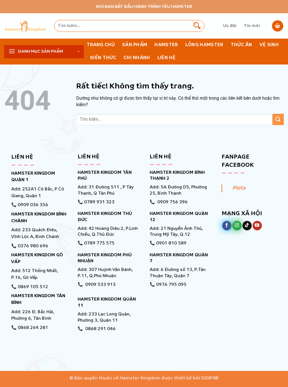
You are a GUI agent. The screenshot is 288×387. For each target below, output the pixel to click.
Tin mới (252, 26)
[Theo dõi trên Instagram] (237, 225)
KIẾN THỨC (103, 58)
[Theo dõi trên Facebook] (226, 225)
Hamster (166, 45)
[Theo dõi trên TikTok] (247, 225)
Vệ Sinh (269, 45)
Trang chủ (101, 45)
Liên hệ (167, 58)
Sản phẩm (134, 45)
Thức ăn (241, 45)
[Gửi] (197, 26)
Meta (239, 188)
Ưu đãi (230, 26)
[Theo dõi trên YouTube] (257, 225)
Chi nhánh (136, 58)
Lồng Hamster (204, 45)
